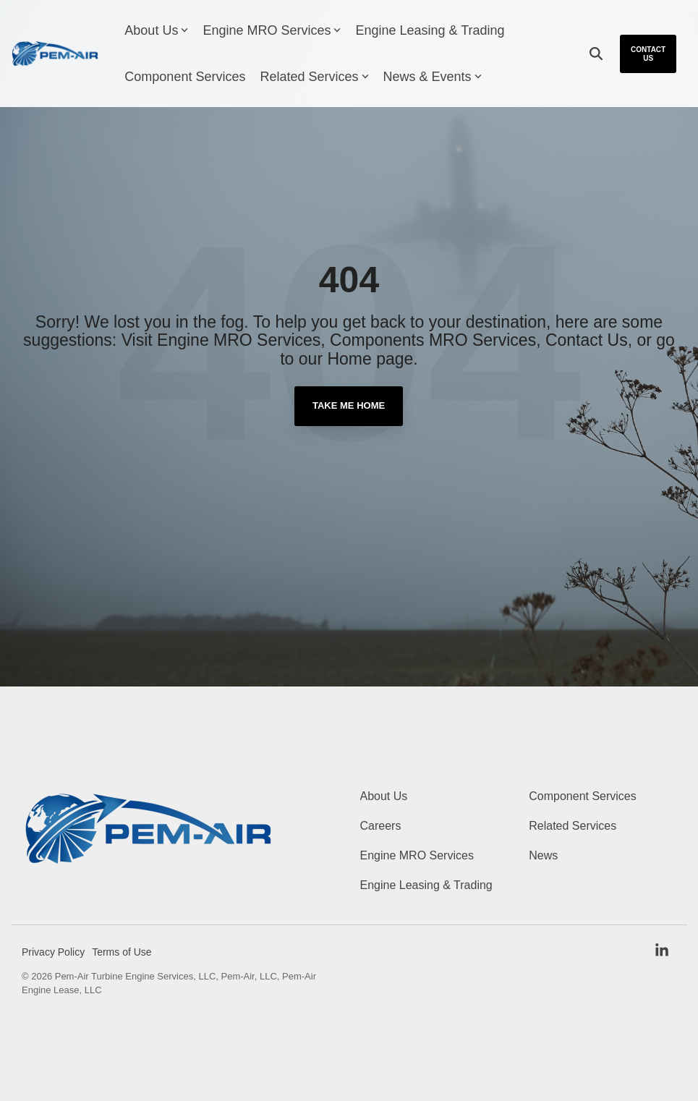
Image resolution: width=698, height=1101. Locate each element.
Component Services (184, 76)
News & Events (432, 76)
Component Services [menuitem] (583, 796)
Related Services (314, 76)
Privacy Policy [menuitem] (53, 952)
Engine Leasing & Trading (429, 30)
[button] (662, 952)
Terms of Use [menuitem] (121, 952)
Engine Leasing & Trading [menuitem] (426, 885)
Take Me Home (348, 405)
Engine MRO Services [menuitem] (417, 855)
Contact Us (648, 54)
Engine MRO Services (272, 30)
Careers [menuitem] (380, 826)
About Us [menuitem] (384, 796)
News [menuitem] (543, 855)
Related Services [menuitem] (572, 826)
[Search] (596, 54)
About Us (156, 30)
